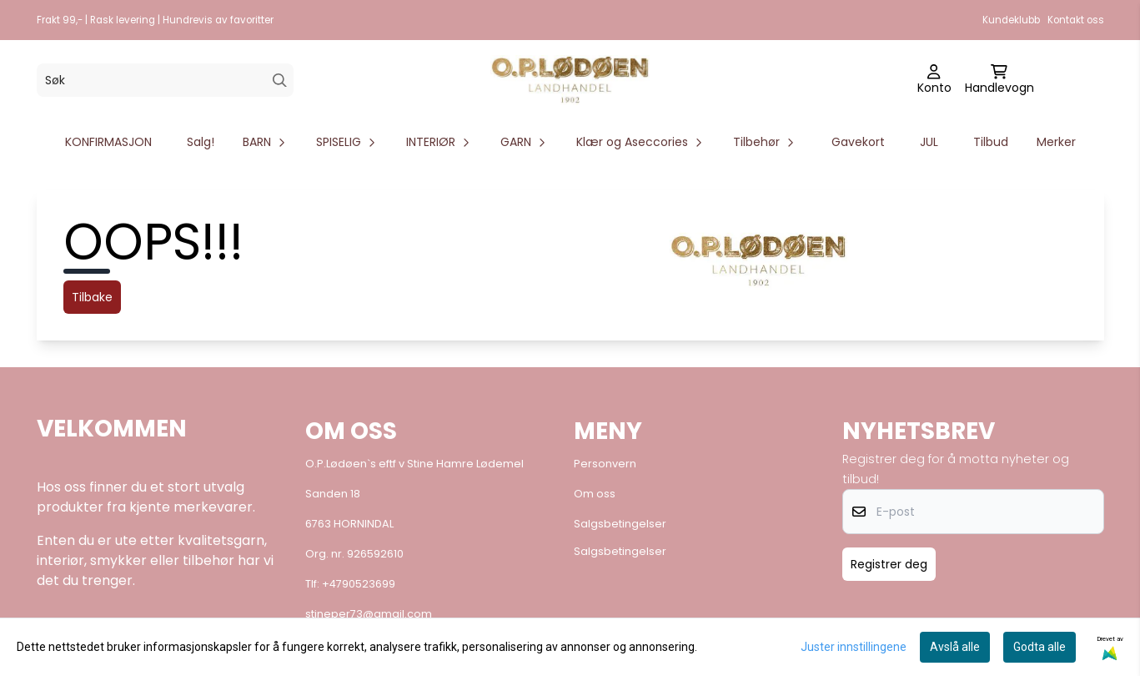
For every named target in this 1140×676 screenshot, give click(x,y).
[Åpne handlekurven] (999, 80)
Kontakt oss (1075, 20)
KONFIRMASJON (108, 142)
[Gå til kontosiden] (934, 80)
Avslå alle (955, 646)
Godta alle (1039, 646)
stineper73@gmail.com (368, 614)
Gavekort (858, 142)
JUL (929, 142)
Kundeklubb (1011, 20)
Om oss (594, 494)
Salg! (200, 142)
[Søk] (165, 80)
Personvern (605, 464)
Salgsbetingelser (620, 524)
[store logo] (569, 80)
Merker (1056, 142)
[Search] (279, 80)
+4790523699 (358, 584)
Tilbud (990, 142)
